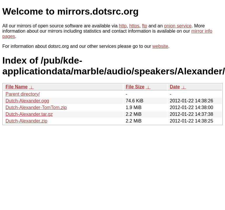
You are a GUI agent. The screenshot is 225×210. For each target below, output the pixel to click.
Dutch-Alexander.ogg (27, 100)
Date (175, 86)
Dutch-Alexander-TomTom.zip (36, 107)
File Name (17, 86)
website (160, 46)
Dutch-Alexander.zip (26, 120)
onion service (177, 25)
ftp (144, 25)
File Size (135, 86)
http (123, 25)
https (134, 25)
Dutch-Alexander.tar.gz (29, 114)
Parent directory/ (23, 94)
